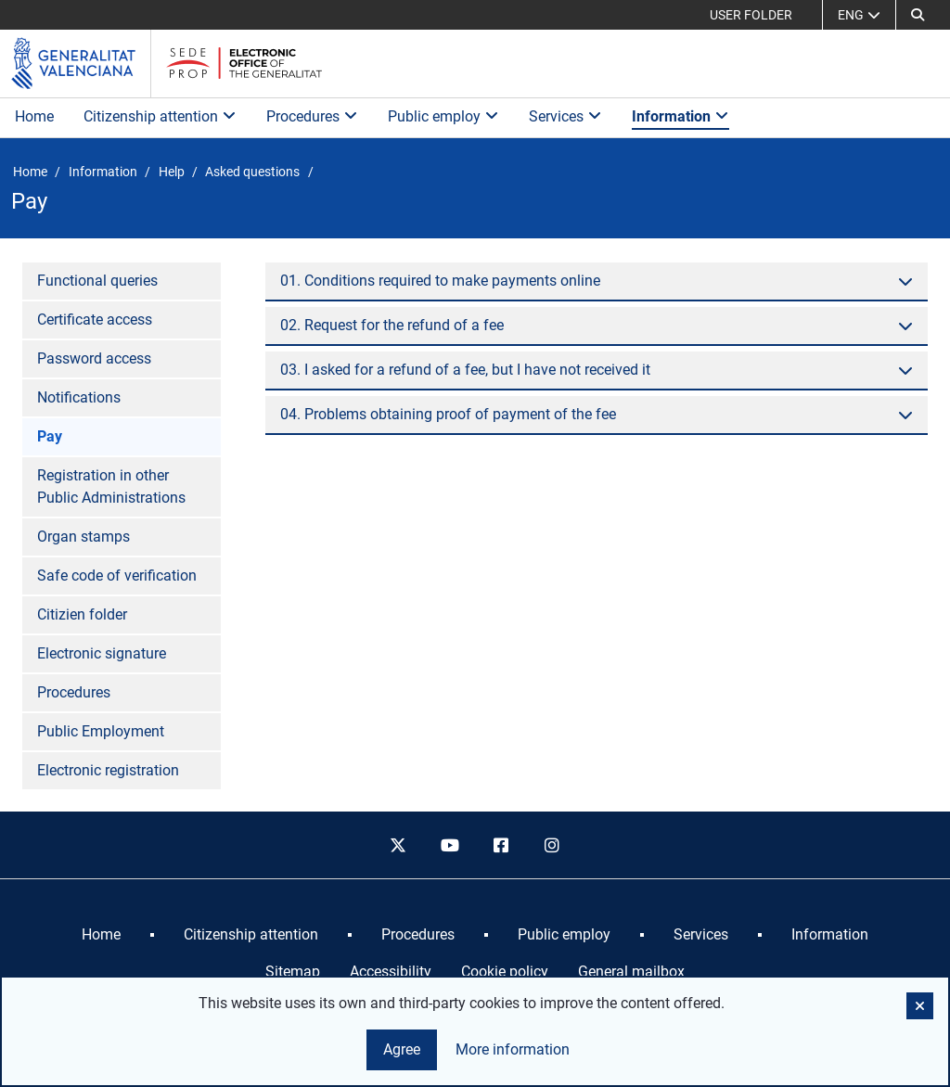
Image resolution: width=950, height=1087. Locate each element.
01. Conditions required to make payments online (440, 280)
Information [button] (680, 116)
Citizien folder (82, 614)
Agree (401, 1049)
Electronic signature (101, 653)
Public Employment (100, 731)
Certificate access (94, 319)
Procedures (73, 692)
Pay (49, 436)
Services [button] (565, 116)
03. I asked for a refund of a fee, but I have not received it (465, 369)
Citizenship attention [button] (160, 116)
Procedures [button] (312, 116)
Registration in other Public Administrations (111, 486)
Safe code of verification (117, 575)
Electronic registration (108, 770)
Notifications (79, 397)
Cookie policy (504, 971)
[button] (917, 15)
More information (513, 1049)
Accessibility (390, 971)
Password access (94, 358)
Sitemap (292, 971)
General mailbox (631, 971)
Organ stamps (83, 536)
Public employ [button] (443, 116)
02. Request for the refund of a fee (392, 325)
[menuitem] (101, 934)
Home (34, 116)
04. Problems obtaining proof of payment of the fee (448, 414)
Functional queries (97, 280)
